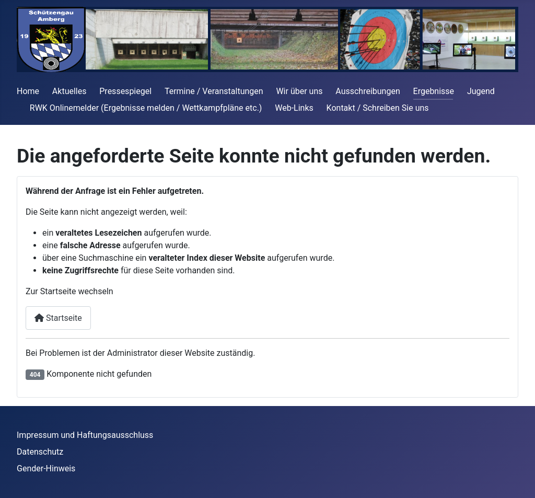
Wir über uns (299, 91)
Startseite (58, 318)
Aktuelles (69, 91)
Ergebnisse (434, 91)
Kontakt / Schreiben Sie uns (378, 108)
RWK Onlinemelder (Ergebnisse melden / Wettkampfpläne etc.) (146, 108)
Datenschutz (40, 452)
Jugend (481, 91)
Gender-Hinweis (46, 468)
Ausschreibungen (367, 91)
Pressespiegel (125, 91)
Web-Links (294, 108)
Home (28, 91)
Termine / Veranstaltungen (214, 91)
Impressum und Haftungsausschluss (85, 435)
